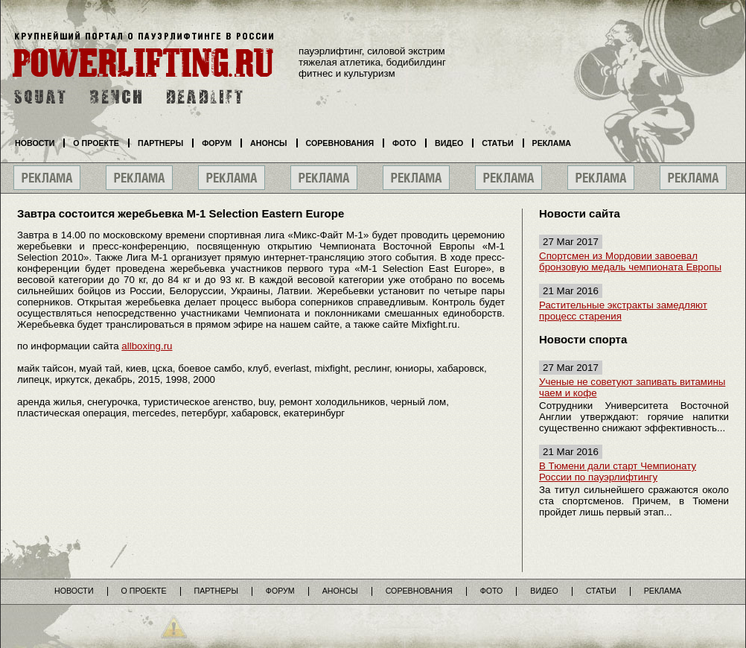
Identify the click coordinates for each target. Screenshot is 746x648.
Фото (404, 143)
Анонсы (268, 143)
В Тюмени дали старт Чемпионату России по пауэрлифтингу (617, 471)
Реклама (551, 143)
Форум (217, 143)
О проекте (96, 143)
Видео (449, 143)
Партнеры (160, 143)
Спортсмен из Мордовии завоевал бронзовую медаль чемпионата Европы (630, 261)
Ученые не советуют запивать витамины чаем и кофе (632, 387)
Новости (34, 143)
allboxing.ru (146, 346)
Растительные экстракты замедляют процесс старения (623, 310)
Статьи (497, 143)
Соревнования (340, 143)
